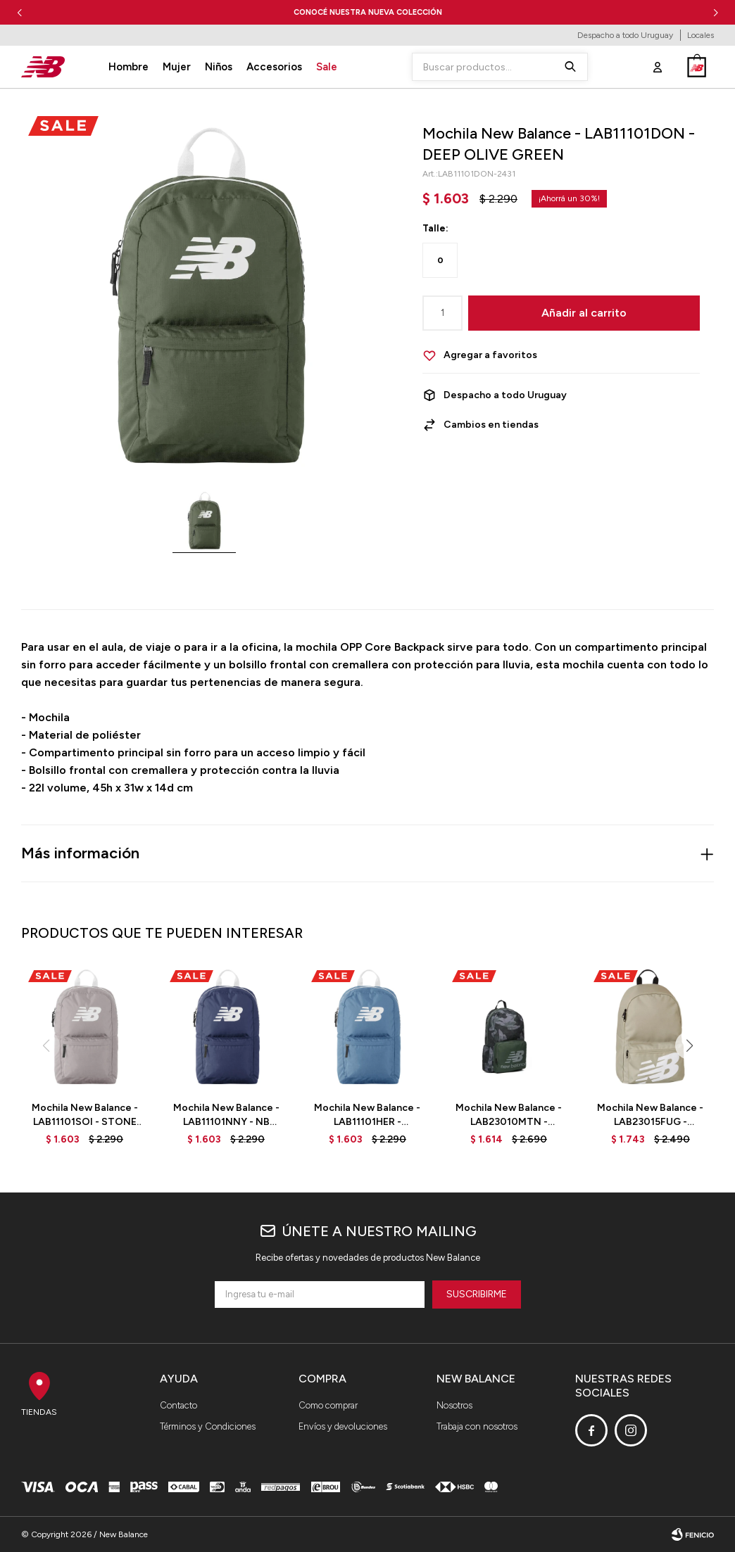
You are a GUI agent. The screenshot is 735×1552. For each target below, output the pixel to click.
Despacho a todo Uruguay (625, 35)
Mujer (177, 67)
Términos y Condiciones (208, 1426)
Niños (218, 67)
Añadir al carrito (584, 312)
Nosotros (454, 1405)
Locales (700, 35)
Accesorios (274, 67)
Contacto (178, 1405)
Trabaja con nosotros (476, 1426)
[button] (715, 12)
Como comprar (328, 1405)
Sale (326, 67)
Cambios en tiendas (491, 425)
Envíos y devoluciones (343, 1426)
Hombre (128, 67)
